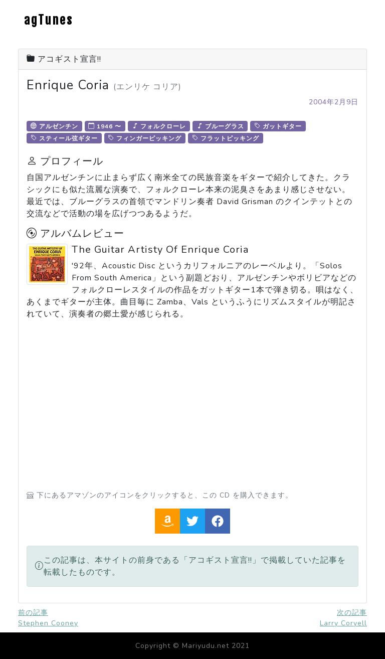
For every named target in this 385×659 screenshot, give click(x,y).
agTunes (48, 20)
